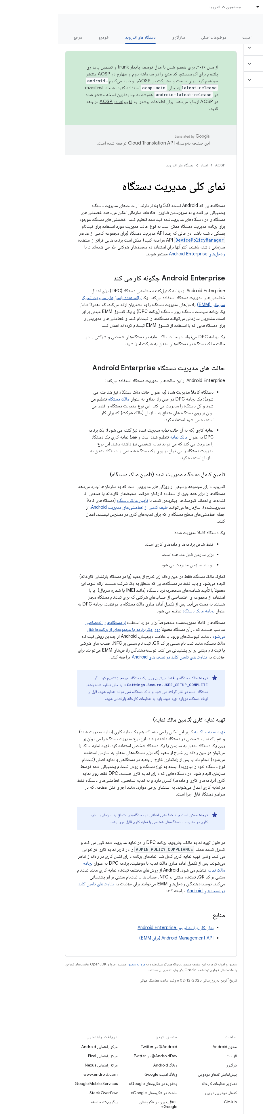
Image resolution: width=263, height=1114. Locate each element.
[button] (229, 47)
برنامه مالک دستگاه (140, 611)
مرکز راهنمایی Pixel (45, 1055)
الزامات (173, 1055)
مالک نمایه (120, 437)
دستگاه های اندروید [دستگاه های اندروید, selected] (82, 37)
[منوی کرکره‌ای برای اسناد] (197, 7)
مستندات (248, 23)
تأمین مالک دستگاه (74, 500)
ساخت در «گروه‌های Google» (96, 1092)
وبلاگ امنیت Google (102, 1074)
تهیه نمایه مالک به (151, 732)
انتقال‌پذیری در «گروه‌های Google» (100, 1104)
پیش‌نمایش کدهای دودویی (159, 1074)
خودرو (45, 37)
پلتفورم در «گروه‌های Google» (94, 1083)
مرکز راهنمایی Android (41, 1046)
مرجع (20, 37)
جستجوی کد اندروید (166, 7)
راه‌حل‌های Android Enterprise (139, 254)
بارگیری (173, 1065)
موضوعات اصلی (155, 37)
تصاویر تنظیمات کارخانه (161, 1083)
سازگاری (120, 37)
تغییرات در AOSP (57, 102)
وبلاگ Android (107, 1065)
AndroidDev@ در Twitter (97, 1055)
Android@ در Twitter (101, 1046)
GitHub (172, 1101)
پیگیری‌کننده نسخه (46, 1101)
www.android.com (42, 1074)
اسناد (146, 165)
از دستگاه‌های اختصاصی (47, 622)
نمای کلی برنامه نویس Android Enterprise (117, 928)
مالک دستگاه (60, 399)
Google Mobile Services (38, 1083)
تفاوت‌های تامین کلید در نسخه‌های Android (111, 657)
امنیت (188, 37)
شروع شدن (218, 37)
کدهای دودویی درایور (162, 1092)
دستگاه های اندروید (121, 165)
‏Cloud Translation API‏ (93, 143)
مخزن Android (166, 1046)
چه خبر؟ (249, 37)
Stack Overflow (45, 1092)
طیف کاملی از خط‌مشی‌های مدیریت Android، (71, 507)
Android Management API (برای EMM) (118, 938)
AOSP (162, 165)
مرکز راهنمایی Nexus (43, 1065)
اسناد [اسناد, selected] (209, 7)
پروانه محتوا (78, 964)
